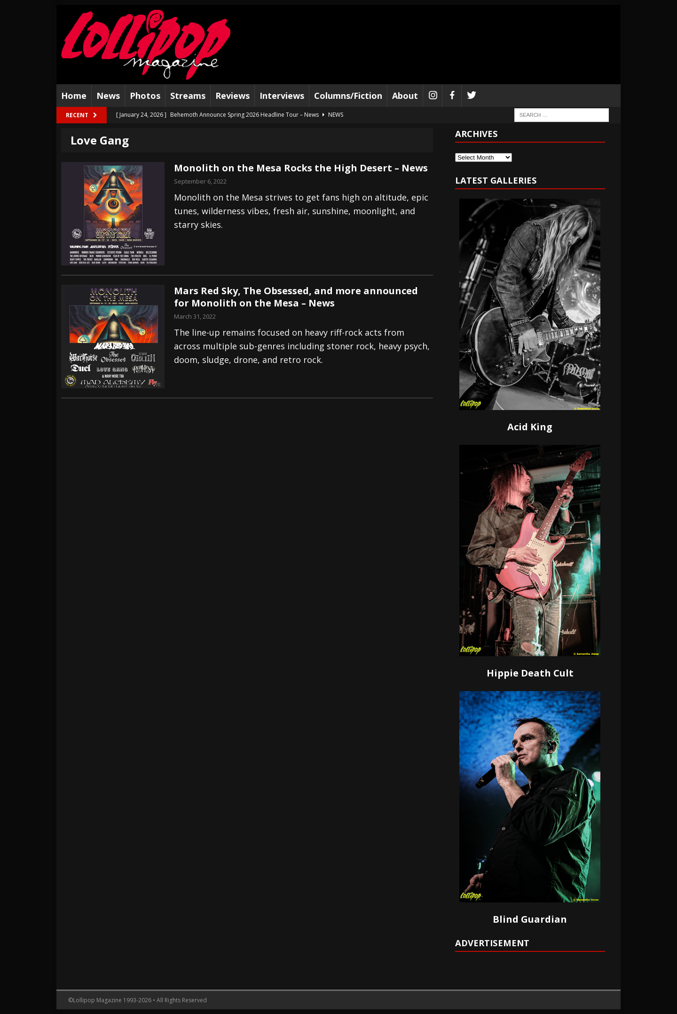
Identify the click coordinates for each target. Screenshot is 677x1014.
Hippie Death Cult (530, 673)
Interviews (282, 95)
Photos (145, 95)
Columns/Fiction (348, 95)
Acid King (529, 426)
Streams (187, 95)
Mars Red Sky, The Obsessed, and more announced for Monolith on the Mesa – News (296, 296)
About (405, 95)
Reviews (232, 95)
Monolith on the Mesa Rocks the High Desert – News (301, 167)
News (108, 95)
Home (74, 95)
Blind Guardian (530, 919)
